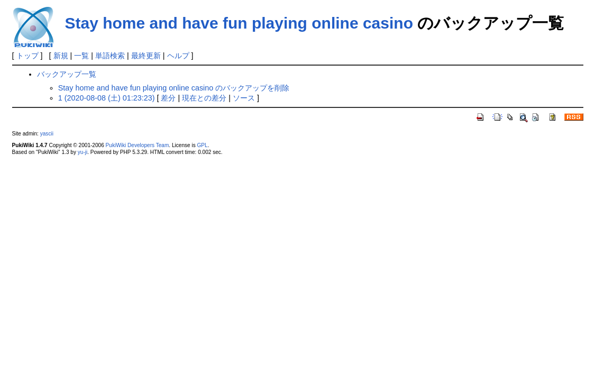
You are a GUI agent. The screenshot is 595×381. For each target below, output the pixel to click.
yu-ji (82, 152)
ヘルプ (178, 55)
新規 (60, 55)
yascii (46, 134)
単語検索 (110, 55)
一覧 (81, 55)
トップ (27, 55)
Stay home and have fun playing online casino (239, 23)
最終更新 (146, 55)
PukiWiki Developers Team (137, 145)
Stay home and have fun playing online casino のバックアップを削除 (174, 88)
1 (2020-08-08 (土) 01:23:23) (106, 98)
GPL (202, 145)
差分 (168, 98)
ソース (244, 98)
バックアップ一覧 (66, 74)
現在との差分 (204, 98)
